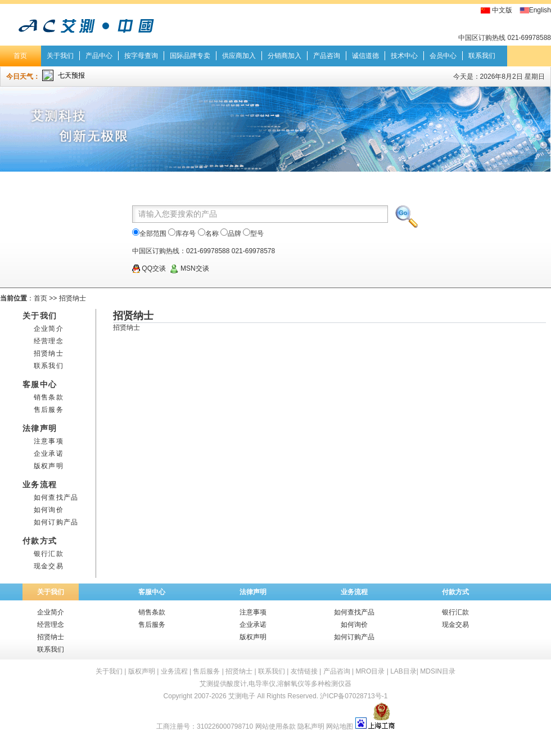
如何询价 (49, 510)
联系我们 (481, 56)
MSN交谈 (189, 268)
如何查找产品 (56, 497)
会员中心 (443, 56)
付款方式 (455, 592)
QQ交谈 (149, 268)
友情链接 (304, 671)
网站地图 (339, 726)
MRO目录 (370, 671)
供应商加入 (239, 56)
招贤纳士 (72, 298)
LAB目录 (403, 671)
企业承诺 (49, 453)
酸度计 (237, 684)
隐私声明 (310, 726)
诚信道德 (365, 56)
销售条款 (49, 397)
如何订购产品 (56, 522)
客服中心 (151, 592)
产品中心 (98, 56)
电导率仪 (262, 684)
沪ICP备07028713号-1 (353, 696)
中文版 (502, 10)
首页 (20, 56)
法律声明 (253, 592)
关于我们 (60, 56)
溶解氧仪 (290, 684)
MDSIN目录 (437, 671)
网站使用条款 (275, 726)
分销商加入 (284, 56)
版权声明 (49, 466)
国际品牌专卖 (190, 56)
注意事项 (49, 441)
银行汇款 (49, 554)
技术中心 (404, 56)
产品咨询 (326, 56)
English (540, 10)
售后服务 (49, 410)
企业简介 (49, 329)
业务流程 (354, 592)
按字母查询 (141, 56)
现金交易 (49, 566)
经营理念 (49, 341)
